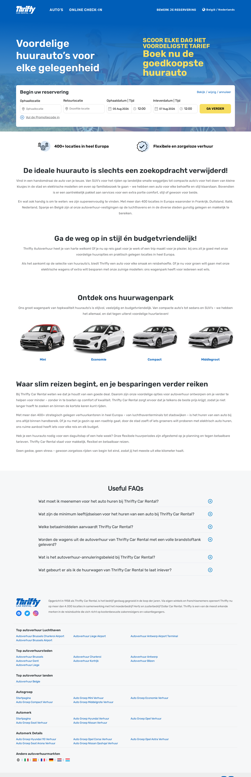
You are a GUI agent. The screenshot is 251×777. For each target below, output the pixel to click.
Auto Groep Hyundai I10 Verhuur (36, 731)
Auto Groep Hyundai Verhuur (90, 710)
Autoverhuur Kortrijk (28, 656)
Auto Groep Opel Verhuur (143, 710)
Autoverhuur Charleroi (86, 652)
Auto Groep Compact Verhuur (202, 689)
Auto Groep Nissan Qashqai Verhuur (38, 735)
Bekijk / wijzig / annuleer (214, 92)
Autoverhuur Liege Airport (88, 636)
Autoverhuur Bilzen (84, 656)
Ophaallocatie (30, 100)
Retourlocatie (73, 100)
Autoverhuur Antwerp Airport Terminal (151, 636)
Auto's (56, 10)
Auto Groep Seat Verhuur (199, 710)
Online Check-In (85, 10)
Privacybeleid (96, 770)
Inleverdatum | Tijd (166, 100)
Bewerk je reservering (176, 10)
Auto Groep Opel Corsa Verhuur (91, 731)
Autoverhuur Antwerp (141, 652)
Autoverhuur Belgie (28, 673)
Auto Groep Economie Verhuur (147, 689)
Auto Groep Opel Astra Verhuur (147, 731)
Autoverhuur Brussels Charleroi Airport (40, 636)
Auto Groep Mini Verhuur (87, 689)
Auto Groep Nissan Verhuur (33, 714)
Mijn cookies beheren (154, 770)
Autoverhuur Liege (139, 656)
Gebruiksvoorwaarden (123, 770)
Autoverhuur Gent (195, 652)
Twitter (27, 613)
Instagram (35, 613)
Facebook (19, 613)
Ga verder (215, 108)
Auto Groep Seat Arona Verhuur (203, 731)
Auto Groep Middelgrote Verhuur (36, 694)
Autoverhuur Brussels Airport (202, 636)
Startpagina (23, 689)
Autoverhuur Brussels (29, 652)
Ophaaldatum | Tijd (120, 100)
